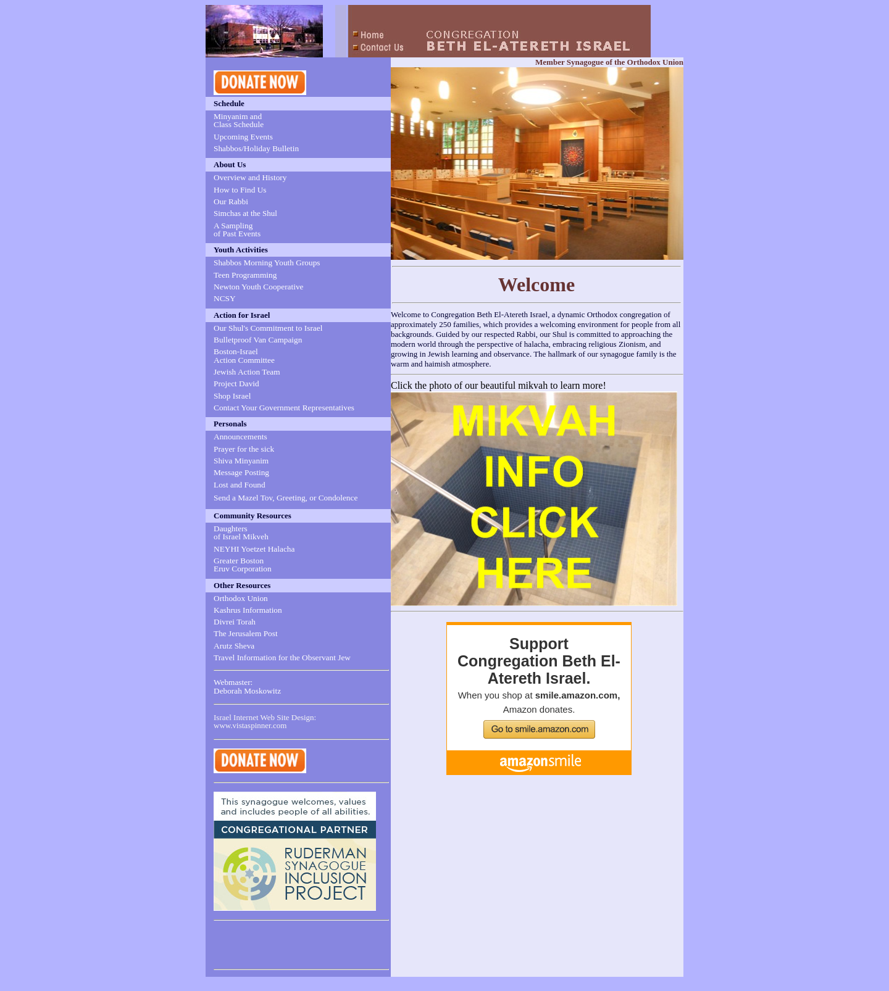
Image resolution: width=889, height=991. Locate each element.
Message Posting (241, 472)
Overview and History (250, 177)
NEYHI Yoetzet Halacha (254, 549)
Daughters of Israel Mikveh (241, 532)
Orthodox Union (241, 598)
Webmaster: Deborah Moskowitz (247, 686)
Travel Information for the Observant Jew (282, 657)
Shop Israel (232, 395)
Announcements (240, 436)
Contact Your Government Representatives (284, 407)
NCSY (225, 298)
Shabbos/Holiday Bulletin (256, 148)
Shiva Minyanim (241, 460)
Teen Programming (245, 275)
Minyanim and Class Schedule (239, 120)
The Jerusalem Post (246, 633)
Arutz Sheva (234, 645)
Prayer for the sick (244, 449)
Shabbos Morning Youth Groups (267, 262)
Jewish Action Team (247, 371)
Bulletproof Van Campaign (258, 339)
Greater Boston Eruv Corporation (243, 564)
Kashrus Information (248, 610)
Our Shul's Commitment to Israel (268, 328)
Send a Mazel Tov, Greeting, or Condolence (285, 497)
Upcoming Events (243, 136)
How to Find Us (240, 189)
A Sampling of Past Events (237, 229)
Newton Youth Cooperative (259, 286)
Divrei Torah (235, 621)
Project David (236, 383)
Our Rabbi (231, 201)
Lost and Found (239, 484)
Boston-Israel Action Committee (244, 355)
